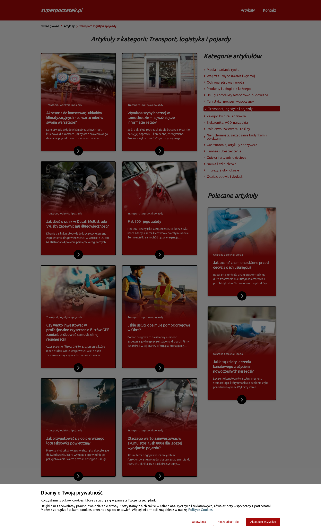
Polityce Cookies (200, 510)
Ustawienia (199, 521)
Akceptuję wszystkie (263, 521)
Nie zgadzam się (228, 521)
